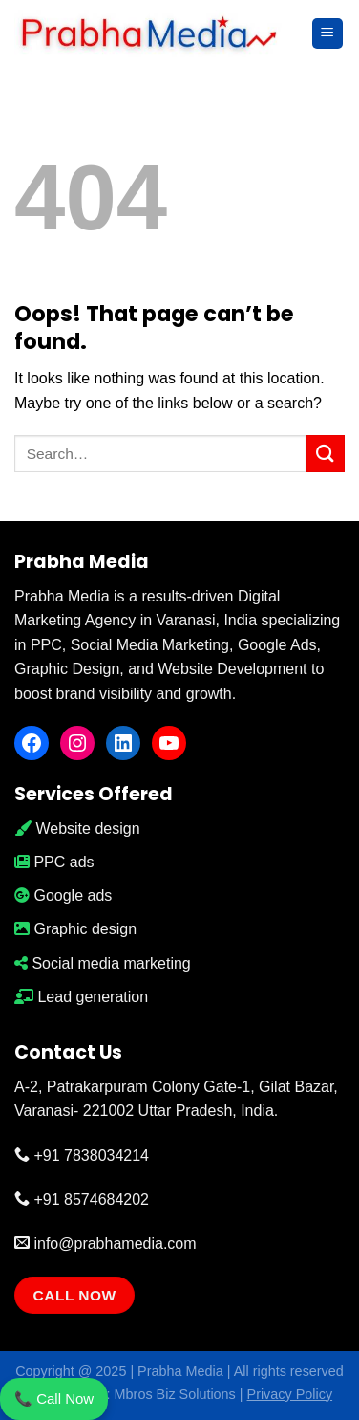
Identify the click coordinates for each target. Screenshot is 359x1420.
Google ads (63, 895)
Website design (77, 828)
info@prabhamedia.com (105, 1243)
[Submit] (325, 453)
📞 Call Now (54, 1398)
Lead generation (81, 997)
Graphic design (75, 929)
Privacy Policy (290, 1394)
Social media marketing (102, 963)
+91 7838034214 (81, 1155)
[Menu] (328, 34)
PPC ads (54, 862)
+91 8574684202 (81, 1199)
